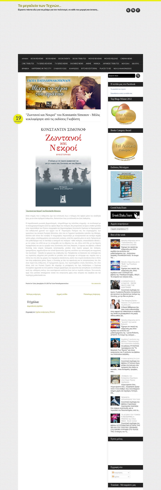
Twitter (128, 10)
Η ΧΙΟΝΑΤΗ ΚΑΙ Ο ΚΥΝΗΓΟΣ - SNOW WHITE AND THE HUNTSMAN (128, 284)
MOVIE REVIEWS (95, 59)
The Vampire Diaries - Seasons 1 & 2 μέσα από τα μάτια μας (130, 302)
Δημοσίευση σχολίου (34, 306)
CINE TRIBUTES (28, 64)
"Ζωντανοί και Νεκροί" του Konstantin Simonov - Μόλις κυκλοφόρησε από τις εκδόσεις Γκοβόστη (63, 117)
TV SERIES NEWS (61, 64)
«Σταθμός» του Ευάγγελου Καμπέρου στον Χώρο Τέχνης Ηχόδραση (129, 379)
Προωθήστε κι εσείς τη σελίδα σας (121, 93)
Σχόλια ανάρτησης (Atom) (45, 312)
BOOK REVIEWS (37, 59)
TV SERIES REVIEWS (44, 64)
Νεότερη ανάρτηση (33, 294)
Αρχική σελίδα (62, 294)
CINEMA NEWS (126, 59)
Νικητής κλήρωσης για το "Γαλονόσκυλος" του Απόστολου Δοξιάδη (130, 242)
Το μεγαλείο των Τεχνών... (39, 5)
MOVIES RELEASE (111, 59)
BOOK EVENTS (64, 59)
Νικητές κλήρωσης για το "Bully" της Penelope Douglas (130, 264)
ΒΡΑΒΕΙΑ (25, 68)
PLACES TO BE (105, 68)
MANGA (97, 64)
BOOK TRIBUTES (79, 59)
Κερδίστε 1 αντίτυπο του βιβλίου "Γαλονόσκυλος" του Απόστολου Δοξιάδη (130, 341)
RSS (133, 10)
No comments (96, 283)
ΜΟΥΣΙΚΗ (125, 64)
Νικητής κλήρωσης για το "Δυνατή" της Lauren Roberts (130, 322)
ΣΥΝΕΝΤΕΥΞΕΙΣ (60, 68)
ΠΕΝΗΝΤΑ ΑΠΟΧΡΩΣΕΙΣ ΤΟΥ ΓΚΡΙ (130, 398)
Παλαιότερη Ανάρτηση (92, 294)
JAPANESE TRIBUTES (111, 64)
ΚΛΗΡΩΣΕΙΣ (74, 68)
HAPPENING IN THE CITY (41, 68)
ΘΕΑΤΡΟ (135, 64)
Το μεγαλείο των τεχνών (118, 89)
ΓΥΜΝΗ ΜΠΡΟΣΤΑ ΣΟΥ (130, 359)
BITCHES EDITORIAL (89, 68)
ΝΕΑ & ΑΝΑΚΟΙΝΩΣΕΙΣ (123, 68)
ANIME (88, 64)
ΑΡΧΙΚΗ (25, 59)
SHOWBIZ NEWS (76, 64)
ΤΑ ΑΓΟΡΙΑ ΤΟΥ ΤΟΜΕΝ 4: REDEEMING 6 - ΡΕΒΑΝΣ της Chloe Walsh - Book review (130, 418)
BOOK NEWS (51, 59)
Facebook (138, 10)
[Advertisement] (80, 34)
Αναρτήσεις (117, 473)
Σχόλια (115, 477)
